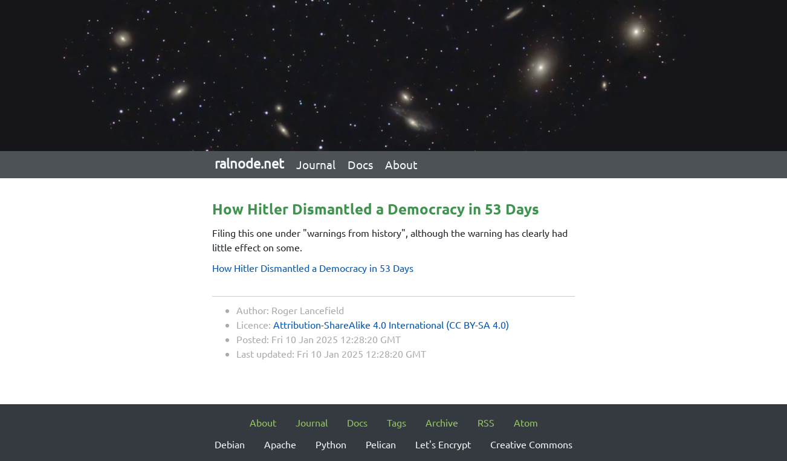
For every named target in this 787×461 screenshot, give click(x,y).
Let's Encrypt (443, 444)
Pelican (381, 444)
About (401, 164)
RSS (486, 422)
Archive (442, 422)
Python (331, 444)
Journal (315, 164)
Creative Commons (531, 444)
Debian (230, 444)
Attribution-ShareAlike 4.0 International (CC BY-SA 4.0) (391, 324)
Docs (360, 164)
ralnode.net (249, 163)
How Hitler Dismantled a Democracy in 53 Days (312, 268)
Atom (526, 422)
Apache (280, 444)
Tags (396, 422)
